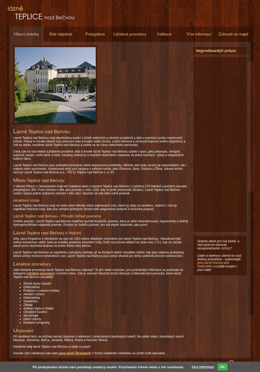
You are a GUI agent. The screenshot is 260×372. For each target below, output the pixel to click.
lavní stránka (26, 34)
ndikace (164, 34)
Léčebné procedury (41, 273)
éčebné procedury (130, 34)
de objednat (61, 34)
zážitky (225, 248)
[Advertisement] (146, 82)
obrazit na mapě (234, 34)
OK (222, 367)
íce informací (199, 34)
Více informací (202, 367)
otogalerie (95, 34)
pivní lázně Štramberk (74, 353)
